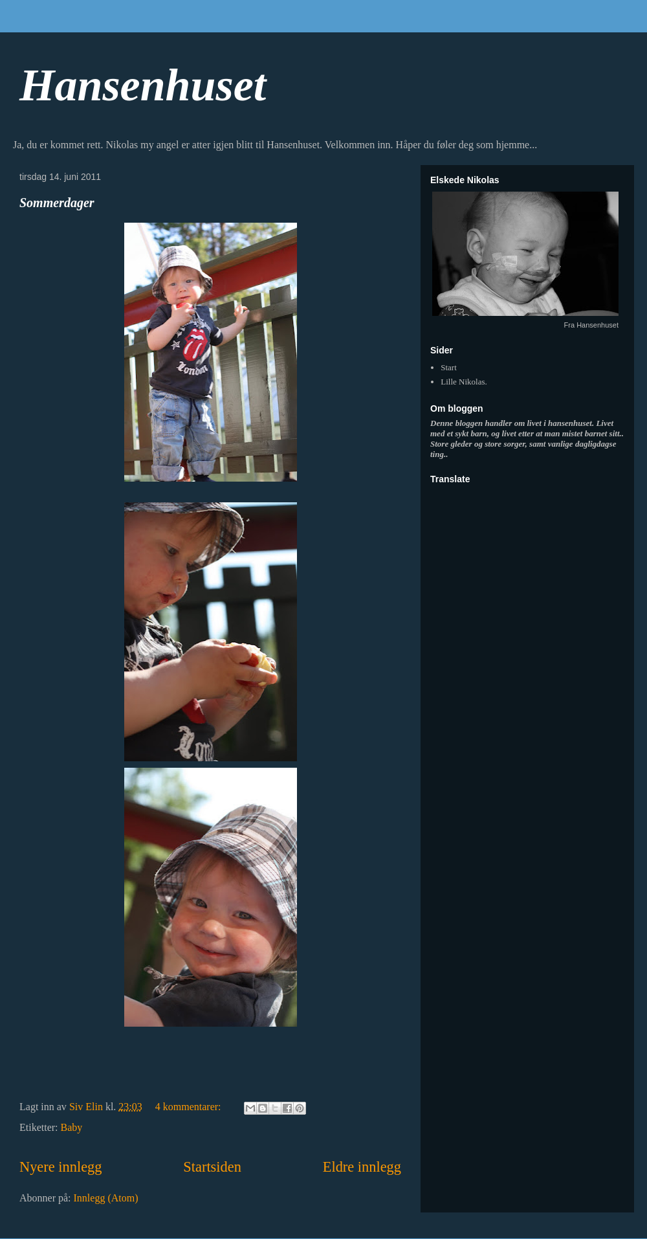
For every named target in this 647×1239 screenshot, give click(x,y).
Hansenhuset (142, 85)
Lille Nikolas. (464, 381)
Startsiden (212, 1167)
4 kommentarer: (189, 1106)
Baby (72, 1127)
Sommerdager (56, 202)
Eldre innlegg (362, 1167)
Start (449, 367)
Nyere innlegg (60, 1167)
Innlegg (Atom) (106, 1197)
